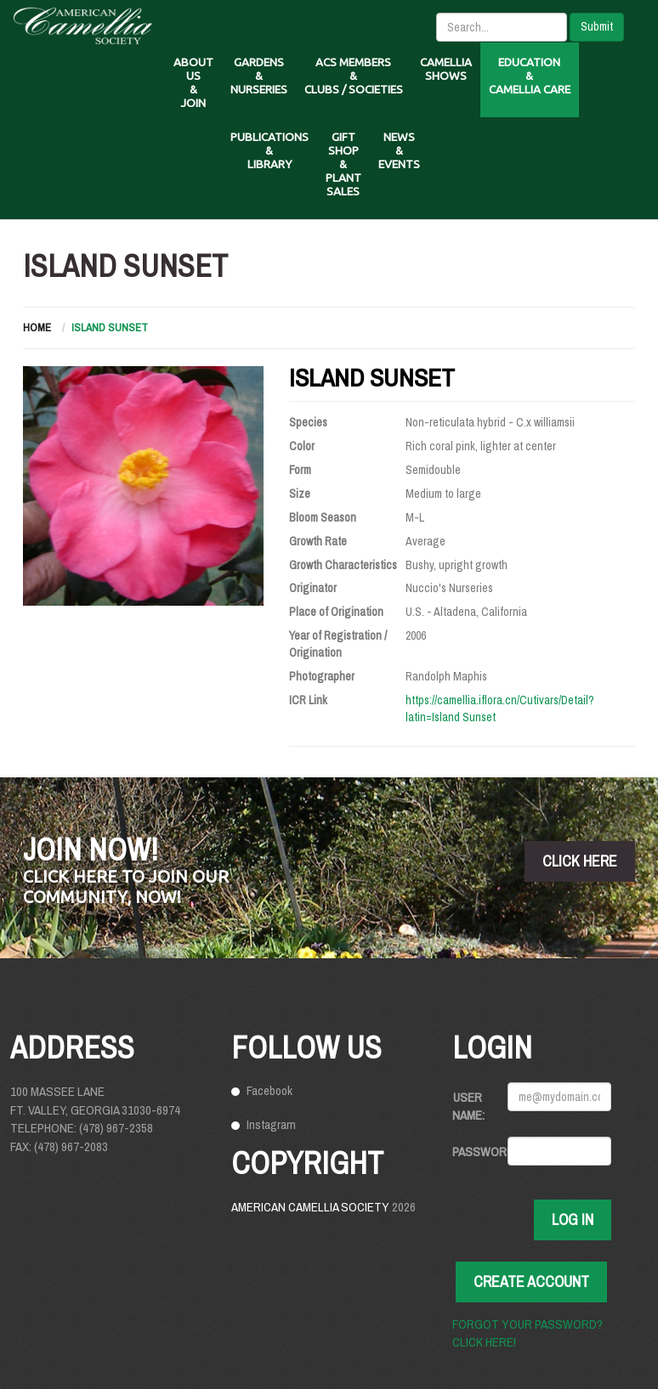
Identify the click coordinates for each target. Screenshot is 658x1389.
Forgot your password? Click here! (527, 1333)
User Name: (468, 1106)
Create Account (531, 1281)
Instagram (271, 1124)
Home (37, 327)
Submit (597, 26)
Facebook (269, 1090)
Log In (572, 1219)
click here (579, 861)
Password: (473, 1151)
